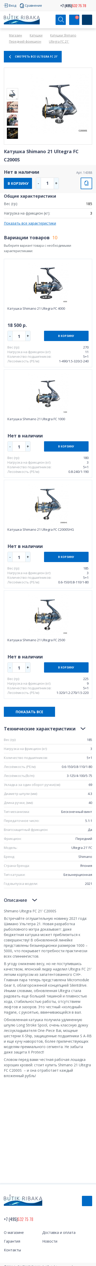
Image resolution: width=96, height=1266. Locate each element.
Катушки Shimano (63, 35)
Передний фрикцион (25, 41)
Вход (12, 5)
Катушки (36, 35)
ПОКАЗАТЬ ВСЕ (29, 711)
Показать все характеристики (30, 223)
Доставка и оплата (59, 1232)
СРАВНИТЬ (86, 183)
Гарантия (12, 1241)
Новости (49, 1241)
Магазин (15, 35)
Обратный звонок (87, 1201)
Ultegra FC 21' (59, 41)
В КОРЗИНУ (18, 183)
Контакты (12, 1249)
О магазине (14, 1232)
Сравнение (33, 5)
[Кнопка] (87, 20)
